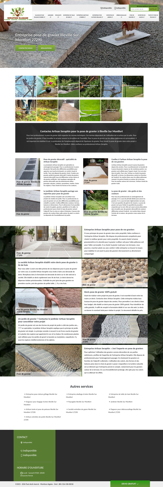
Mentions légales (46, 484)
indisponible (106, 8)
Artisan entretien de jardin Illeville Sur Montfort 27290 (42, 418)
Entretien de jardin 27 (110, 16)
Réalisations (46, 48)
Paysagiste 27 (58, 16)
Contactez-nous (25, 48)
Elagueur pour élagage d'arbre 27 (39, 16)
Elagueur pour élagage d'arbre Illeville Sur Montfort (40, 403)
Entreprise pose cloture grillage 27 (97, 16)
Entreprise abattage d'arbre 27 (83, 16)
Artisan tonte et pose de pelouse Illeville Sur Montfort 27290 (41, 410)
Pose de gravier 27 (132, 16)
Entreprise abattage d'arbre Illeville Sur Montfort (81, 395)
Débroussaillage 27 (121, 16)
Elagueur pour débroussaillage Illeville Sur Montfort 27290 (124, 410)
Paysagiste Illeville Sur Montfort (79, 402)
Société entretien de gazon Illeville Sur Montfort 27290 (81, 410)
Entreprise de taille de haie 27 (69, 16)
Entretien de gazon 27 (141, 16)
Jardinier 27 (50, 16)
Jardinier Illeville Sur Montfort (121, 402)
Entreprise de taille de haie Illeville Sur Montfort (123, 395)
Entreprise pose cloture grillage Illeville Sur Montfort (40, 395)
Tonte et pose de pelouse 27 (153, 16)
